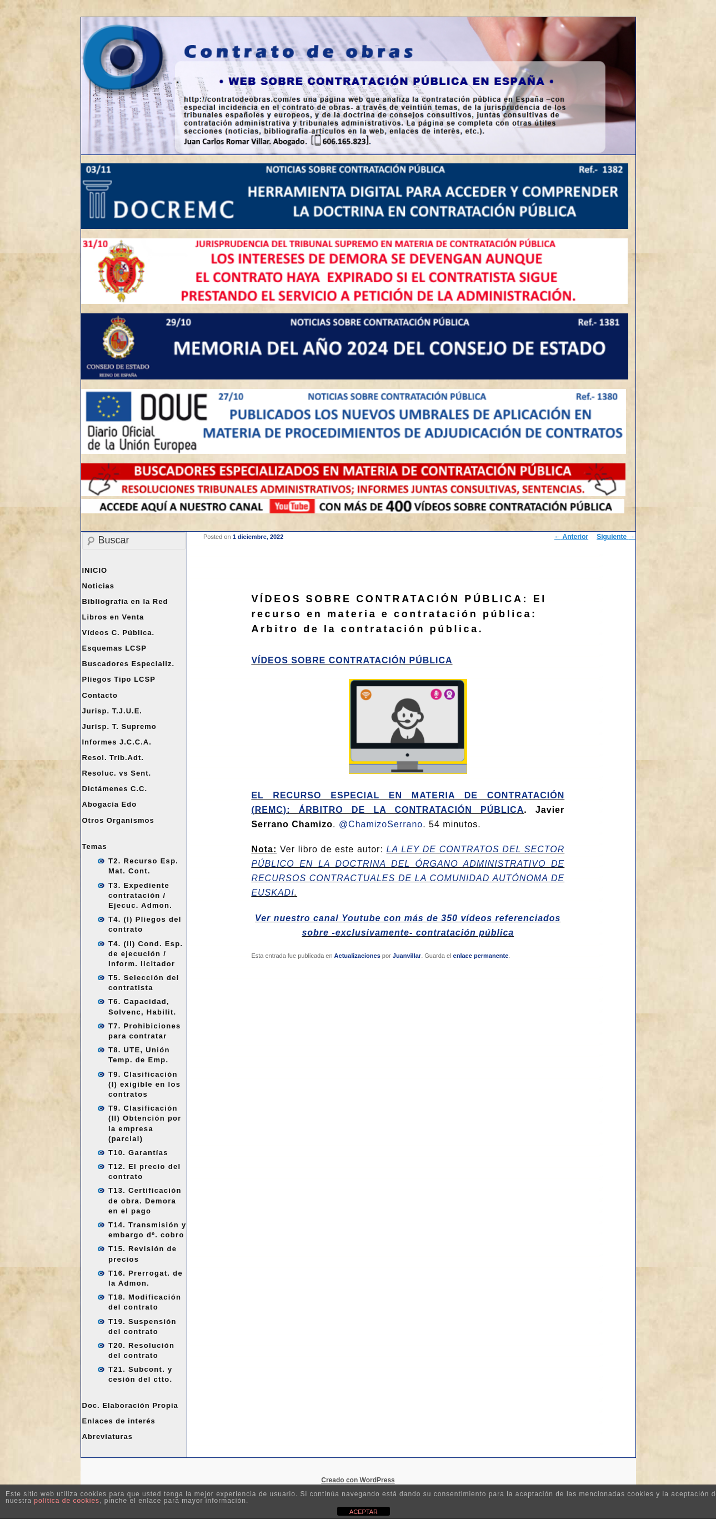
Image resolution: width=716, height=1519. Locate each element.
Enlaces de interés (119, 1421)
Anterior (571, 537)
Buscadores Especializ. (128, 663)
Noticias (98, 586)
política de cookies (66, 1501)
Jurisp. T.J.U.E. (112, 711)
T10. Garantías (138, 1152)
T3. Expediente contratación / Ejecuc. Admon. (140, 895)
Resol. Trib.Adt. (113, 757)
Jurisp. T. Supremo (119, 726)
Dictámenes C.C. (115, 789)
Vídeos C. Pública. (118, 632)
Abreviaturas (107, 1436)
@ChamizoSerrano (381, 824)
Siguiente (616, 537)
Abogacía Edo (109, 804)
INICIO (95, 570)
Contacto (100, 695)
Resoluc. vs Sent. (117, 773)
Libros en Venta (113, 617)
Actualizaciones (357, 955)
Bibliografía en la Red (125, 601)
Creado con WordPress (357, 1480)
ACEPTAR (363, 1511)
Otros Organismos (118, 820)
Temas (94, 846)
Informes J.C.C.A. (117, 742)
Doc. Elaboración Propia (130, 1405)
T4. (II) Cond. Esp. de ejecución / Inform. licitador (145, 954)
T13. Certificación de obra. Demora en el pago (145, 1200)
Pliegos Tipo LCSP (119, 679)
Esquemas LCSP (114, 648)
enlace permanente (481, 955)
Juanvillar (407, 955)
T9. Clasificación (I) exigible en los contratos (144, 1084)
